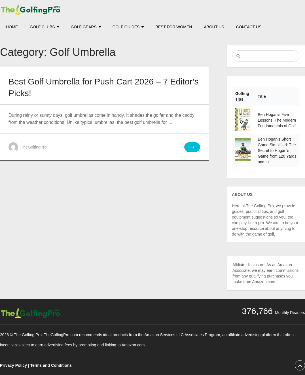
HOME (12, 27)
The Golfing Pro (28, 334)
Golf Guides (126, 27)
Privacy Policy (13, 365)
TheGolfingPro (33, 147)
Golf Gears (84, 27)
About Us (214, 27)
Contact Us (249, 27)
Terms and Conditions (51, 365)
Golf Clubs (42, 27)
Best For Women (173, 27)
